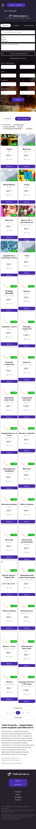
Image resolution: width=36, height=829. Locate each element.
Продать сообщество (16, 5)
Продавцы (18, 797)
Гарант (18, 794)
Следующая (18, 717)
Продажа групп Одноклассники (11, 763)
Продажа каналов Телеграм (10, 760)
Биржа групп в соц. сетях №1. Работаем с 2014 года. (18, 18)
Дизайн (18, 39)
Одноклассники (29, 25)
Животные (18, 41)
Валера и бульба (27, 433)
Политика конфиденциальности (11, 819)
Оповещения (8, 118)
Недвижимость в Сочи (9, 434)
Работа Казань (27, 504)
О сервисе (18, 792)
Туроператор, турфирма (9, 470)
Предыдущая (18, 708)
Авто (18, 36)
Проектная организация (27, 541)
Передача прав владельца (18, 44)
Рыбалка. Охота (9, 327)
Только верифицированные (19, 53)
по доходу (29, 128)
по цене (20, 126)
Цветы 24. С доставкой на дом (26, 221)
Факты (9, 682)
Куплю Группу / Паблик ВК (9, 576)
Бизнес (18, 38)
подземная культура (27, 399)
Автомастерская (9, 504)
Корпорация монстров (26, 647)
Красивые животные (9, 399)
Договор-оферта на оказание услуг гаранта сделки (18, 815)
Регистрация (12, 11)
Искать (18, 100)
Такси (9, 149)
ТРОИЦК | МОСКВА (9, 292)
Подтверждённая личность (18, 58)
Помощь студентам (27, 328)
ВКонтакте (5, 25)
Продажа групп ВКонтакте (10, 758)
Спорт (27, 185)
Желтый (9, 540)
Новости (27, 362)
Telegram (16, 25)
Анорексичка (27, 611)
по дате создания (9, 126)
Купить (9, 166)
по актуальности (18, 124)
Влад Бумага (9, 185)
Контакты (18, 800)
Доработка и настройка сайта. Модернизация (9, 257)
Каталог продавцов (23, 118)
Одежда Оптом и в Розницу (27, 683)
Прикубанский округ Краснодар (27, 576)
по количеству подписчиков (12, 128)
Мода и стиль (9, 646)
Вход (5, 11)
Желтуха (27, 149)
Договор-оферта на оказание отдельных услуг (16, 817)
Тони (27, 256)
